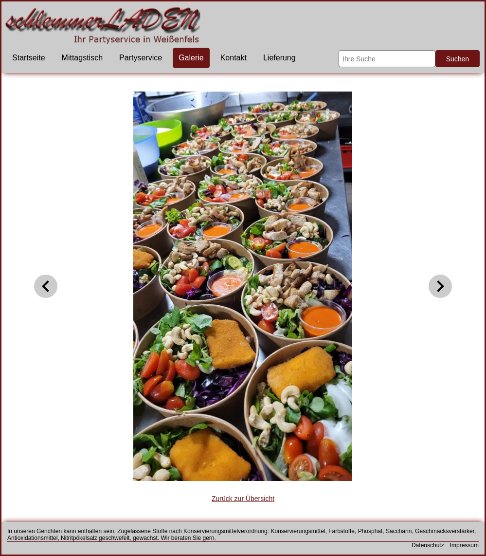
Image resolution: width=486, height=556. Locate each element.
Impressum (464, 545)
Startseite (28, 58)
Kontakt (233, 58)
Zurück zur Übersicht (243, 498)
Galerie (191, 58)
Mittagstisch (82, 58)
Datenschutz (428, 545)
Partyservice (140, 58)
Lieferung (279, 58)
